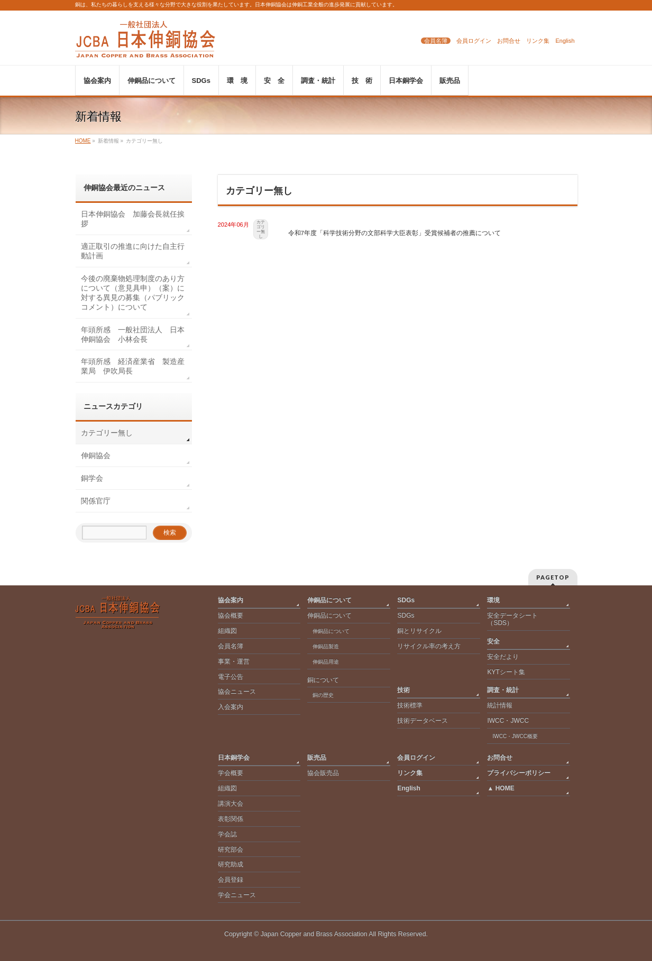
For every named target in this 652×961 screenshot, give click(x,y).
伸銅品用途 (326, 662)
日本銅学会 (234, 757)
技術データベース (422, 720)
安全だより (503, 656)
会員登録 (230, 879)
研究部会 (230, 849)
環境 (493, 600)
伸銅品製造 (326, 646)
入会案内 (230, 707)
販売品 (316, 757)
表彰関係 (230, 819)
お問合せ (508, 41)
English (564, 41)
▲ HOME (500, 788)
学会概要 (230, 773)
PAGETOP (553, 577)
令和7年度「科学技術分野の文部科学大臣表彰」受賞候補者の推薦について (394, 232)
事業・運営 (234, 661)
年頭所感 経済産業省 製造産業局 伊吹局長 (133, 366)
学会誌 (227, 834)
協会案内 (230, 600)
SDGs (406, 600)
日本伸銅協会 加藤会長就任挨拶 (133, 219)
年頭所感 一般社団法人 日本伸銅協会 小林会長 (133, 334)
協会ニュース (237, 691)
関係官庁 (96, 501)
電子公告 (230, 676)
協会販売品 (323, 773)
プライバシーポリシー (518, 773)
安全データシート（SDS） (512, 619)
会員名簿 (435, 41)
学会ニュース (237, 895)
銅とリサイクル (419, 631)
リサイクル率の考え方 (429, 646)
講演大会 (230, 803)
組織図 (227, 631)
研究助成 (230, 864)
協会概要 (230, 615)
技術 (403, 690)
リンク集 (537, 41)
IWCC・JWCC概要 (517, 736)
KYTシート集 (506, 672)
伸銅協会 (96, 455)
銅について (323, 680)
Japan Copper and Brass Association (314, 934)
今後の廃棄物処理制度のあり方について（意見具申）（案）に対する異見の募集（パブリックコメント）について (133, 292)
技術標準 (410, 705)
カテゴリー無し (260, 229)
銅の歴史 (323, 695)
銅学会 (92, 478)
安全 (493, 641)
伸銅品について (329, 600)
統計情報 (499, 705)
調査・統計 (503, 690)
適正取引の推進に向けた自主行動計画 (133, 251)
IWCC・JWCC (508, 720)
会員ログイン (473, 41)
